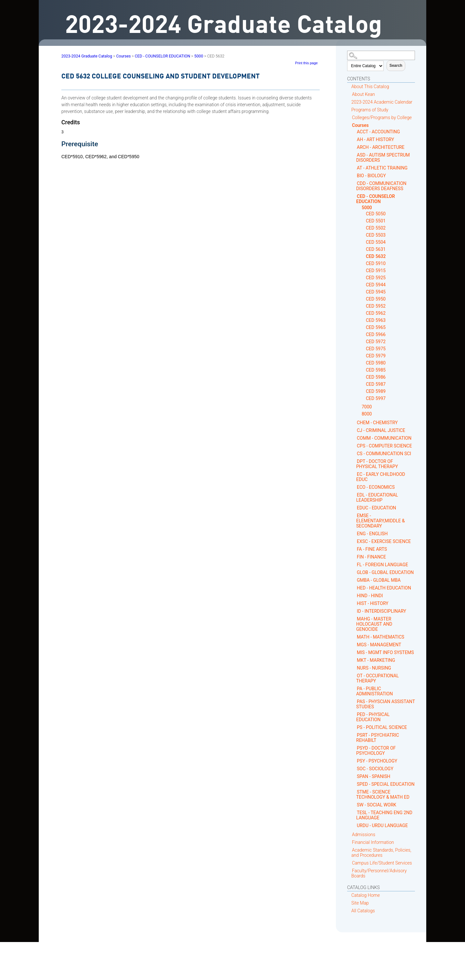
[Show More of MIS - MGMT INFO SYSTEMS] (354, 652)
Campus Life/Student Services (382, 863)
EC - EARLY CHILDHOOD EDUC (380, 477)
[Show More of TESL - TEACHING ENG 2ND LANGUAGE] (354, 812)
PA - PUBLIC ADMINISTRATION (374, 691)
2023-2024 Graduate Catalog (86, 56)
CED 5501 (376, 221)
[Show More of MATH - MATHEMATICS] (354, 636)
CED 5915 (376, 270)
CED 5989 (376, 391)
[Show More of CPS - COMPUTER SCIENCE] (354, 445)
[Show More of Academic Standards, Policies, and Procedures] (349, 849)
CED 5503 (376, 235)
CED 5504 (376, 242)
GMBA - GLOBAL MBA (379, 580)
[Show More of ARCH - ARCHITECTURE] (354, 147)
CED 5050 (376, 213)
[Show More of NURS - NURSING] (354, 667)
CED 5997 (376, 398)
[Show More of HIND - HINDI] (354, 595)
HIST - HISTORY (372, 603)
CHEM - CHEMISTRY (377, 422)
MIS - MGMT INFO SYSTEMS (385, 652)
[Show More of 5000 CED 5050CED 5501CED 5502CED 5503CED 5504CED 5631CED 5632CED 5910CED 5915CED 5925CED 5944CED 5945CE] (359, 207)
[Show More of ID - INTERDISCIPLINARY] (354, 611)
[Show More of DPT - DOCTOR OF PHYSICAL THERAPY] (354, 461)
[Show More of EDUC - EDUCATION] (354, 507)
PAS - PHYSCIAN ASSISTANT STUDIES (385, 704)
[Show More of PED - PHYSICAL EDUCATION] (354, 714)
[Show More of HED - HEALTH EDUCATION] (354, 587)
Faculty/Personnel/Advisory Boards (379, 873)
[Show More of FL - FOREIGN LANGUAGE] (354, 564)
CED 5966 (376, 334)
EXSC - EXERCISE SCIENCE (384, 541)
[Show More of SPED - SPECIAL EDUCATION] (354, 784)
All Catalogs (363, 910)
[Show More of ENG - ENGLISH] (354, 533)
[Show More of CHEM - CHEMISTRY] (354, 422)
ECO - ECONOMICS (376, 487)
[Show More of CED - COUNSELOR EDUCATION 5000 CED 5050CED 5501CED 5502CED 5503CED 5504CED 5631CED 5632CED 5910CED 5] (354, 196)
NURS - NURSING (374, 668)
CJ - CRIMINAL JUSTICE (381, 430)
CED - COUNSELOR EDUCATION (375, 199)
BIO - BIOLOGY (371, 175)
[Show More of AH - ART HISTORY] (354, 139)
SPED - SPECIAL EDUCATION (386, 784)
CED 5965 (376, 327)
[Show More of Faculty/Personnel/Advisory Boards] (349, 870)
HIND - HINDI (370, 595)
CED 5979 (376, 355)
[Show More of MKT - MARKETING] (354, 660)
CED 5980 (376, 363)
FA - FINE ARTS (372, 549)
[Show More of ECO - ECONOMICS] (354, 487)
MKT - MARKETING (376, 660)
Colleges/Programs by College (382, 117)
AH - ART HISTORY (375, 139)
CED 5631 (376, 249)
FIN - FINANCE (371, 556)
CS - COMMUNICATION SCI (384, 453)
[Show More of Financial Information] (349, 842)
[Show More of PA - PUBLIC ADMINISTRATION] (354, 688)
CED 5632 (376, 256)
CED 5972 (376, 341)
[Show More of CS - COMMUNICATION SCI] (354, 453)
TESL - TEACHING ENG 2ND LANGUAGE (384, 815)
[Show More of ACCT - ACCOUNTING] (354, 131)
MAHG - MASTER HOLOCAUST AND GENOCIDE (374, 624)
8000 (367, 414)
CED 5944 (376, 284)
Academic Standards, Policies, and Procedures (381, 852)
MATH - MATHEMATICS (380, 637)
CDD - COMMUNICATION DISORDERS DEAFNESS (381, 186)
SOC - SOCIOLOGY (375, 768)
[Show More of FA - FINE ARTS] (354, 549)
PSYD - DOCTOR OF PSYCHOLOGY (376, 750)
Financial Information (373, 842)
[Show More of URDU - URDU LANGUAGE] (354, 825)
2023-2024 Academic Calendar (381, 102)
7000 (367, 407)
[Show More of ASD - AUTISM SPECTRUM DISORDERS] (354, 154)
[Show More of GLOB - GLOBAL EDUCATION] (354, 572)
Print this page (306, 63)
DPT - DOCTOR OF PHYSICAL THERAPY (377, 464)
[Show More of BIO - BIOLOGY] (354, 175)
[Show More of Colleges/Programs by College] (349, 117)
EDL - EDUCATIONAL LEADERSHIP (377, 497)
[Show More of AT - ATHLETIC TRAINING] (354, 167)
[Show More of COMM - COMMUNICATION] (354, 437)
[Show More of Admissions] (349, 834)
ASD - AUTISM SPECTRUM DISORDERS (383, 157)
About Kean (363, 94)
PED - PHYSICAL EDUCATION (373, 717)
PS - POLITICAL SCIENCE (382, 727)
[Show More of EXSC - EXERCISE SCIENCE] (354, 541)
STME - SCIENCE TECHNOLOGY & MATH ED (382, 794)
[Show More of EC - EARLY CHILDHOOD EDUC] (354, 474)
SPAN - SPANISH (373, 776)
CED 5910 (376, 263)
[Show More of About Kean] (349, 94)
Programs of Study (369, 109)
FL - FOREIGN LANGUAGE (382, 564)
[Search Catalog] (381, 55)
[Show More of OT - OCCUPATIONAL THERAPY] (354, 675)
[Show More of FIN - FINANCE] (354, 556)
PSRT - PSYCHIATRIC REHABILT (377, 737)
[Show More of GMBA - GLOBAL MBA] (354, 580)
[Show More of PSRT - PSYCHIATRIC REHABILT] (354, 734)
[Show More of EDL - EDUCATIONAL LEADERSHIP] (354, 494)
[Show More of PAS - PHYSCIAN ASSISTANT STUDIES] (354, 701)
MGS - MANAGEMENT (379, 644)
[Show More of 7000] (359, 407)
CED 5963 (376, 320)
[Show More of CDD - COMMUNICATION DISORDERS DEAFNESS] (354, 183)
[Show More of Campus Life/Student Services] (349, 862)
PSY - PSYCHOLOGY (377, 760)
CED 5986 (376, 377)
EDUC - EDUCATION (376, 507)
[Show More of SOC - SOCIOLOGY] (354, 768)
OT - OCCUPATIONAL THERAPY (377, 678)
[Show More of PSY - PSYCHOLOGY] (354, 760)
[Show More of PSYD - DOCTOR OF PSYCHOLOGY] (354, 747)
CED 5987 (376, 384)
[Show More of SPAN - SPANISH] (354, 776)
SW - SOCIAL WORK (376, 804)
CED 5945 (376, 292)
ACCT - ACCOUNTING (378, 131)
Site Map (360, 903)
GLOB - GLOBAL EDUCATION (385, 572)
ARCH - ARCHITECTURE (380, 147)
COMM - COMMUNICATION (384, 438)
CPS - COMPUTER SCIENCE (384, 445)
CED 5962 (376, 313)
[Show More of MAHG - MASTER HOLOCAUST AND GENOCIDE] (354, 618)
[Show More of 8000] (359, 414)
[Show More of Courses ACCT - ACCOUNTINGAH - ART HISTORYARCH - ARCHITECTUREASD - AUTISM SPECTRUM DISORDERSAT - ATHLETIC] (349, 125)
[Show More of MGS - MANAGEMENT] (354, 644)
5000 (367, 207)
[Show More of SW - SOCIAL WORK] (354, 804)
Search (395, 65)
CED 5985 (376, 370)
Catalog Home (365, 895)
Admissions (363, 834)
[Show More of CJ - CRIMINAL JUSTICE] (354, 430)
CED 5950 (376, 299)
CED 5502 (376, 228)
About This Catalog (370, 86)
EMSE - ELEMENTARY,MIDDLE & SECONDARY (380, 520)
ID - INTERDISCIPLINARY (381, 611)
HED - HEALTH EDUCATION (384, 587)
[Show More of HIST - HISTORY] (354, 603)
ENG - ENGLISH (372, 533)
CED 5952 (376, 306)
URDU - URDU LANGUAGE (382, 825)
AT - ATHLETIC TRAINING (382, 167)
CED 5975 (376, 348)
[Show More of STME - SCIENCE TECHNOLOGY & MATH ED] (354, 791)
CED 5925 (376, 277)
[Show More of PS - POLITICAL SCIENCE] (354, 727)
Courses (360, 125)
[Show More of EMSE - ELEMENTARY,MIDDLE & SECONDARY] (354, 515)
